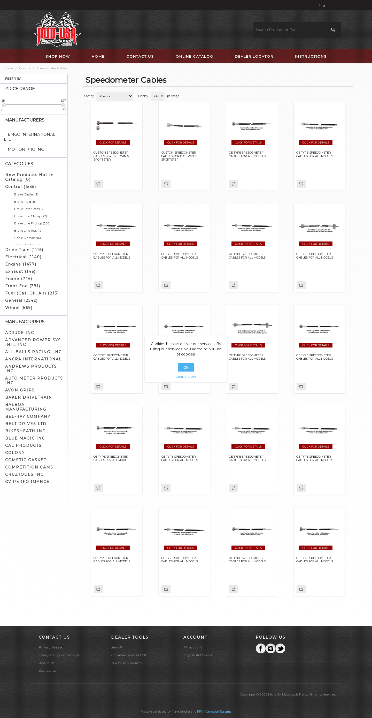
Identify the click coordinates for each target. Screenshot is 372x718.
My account (192, 647)
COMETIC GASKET (25, 460)
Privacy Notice (50, 647)
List (349, 96)
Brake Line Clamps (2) (30, 216)
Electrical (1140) (23, 257)
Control (24, 68)
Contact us (47, 670)
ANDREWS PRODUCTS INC (31, 368)
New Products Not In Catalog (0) (29, 177)
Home (8, 68)
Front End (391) (22, 286)
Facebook (261, 648)
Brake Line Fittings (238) (32, 223)
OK (186, 367)
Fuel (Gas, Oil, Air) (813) (32, 293)
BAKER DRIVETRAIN (28, 397)
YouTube (280, 648)
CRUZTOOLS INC (24, 474)
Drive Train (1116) (24, 249)
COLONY (15, 452)
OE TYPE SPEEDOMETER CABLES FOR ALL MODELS (247, 154)
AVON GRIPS (20, 390)
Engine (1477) (20, 264)
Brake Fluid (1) (24, 201)
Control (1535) (20, 186)
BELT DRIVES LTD (26, 423)
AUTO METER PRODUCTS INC (34, 380)
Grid (340, 96)
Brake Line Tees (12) (28, 230)
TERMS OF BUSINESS (127, 663)
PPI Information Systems (214, 711)
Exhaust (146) (20, 271)
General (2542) (21, 300)
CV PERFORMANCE (27, 481)
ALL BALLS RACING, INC (33, 352)
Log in (324, 5)
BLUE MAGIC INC (25, 438)
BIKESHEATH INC (25, 431)
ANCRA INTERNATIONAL (33, 359)
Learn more (186, 376)
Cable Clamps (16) (27, 238)
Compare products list (128, 655)
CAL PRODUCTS (23, 445)
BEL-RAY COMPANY (27, 416)
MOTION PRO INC (26, 149)
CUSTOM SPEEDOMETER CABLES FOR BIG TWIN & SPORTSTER (111, 156)
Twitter (270, 648)
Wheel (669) (19, 307)
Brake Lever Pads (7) (29, 209)
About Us (46, 663)
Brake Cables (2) (26, 194)
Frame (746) (18, 278)
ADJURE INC (19, 332)
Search (116, 647)
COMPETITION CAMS (29, 467)
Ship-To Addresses (197, 655)
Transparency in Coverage (59, 655)
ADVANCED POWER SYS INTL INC (33, 342)
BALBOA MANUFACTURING (26, 407)
